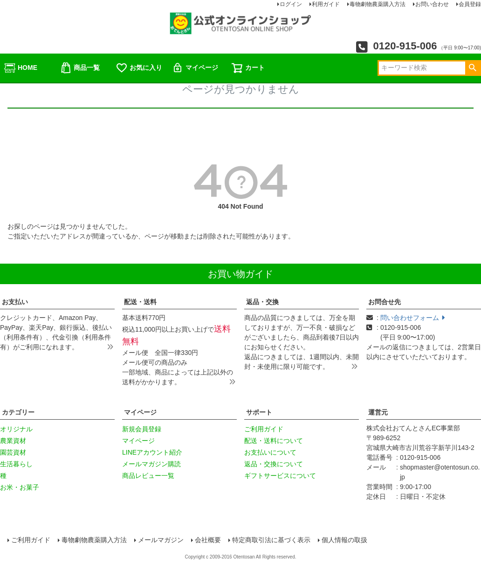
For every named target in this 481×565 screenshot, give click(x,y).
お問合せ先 (384, 302)
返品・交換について (273, 464)
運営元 (378, 412)
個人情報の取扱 (344, 540)
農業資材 (13, 440)
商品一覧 (80, 68)
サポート (259, 412)
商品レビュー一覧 (148, 475)
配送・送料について (273, 440)
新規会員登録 (141, 429)
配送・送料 (140, 302)
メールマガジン (161, 540)
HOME (20, 68)
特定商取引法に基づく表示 (271, 540)
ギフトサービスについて (280, 475)
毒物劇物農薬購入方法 (94, 540)
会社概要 (208, 540)
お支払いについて (270, 452)
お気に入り (139, 68)
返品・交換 (262, 302)
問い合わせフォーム (412, 317)
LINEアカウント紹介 (152, 452)
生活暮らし (16, 464)
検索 (472, 68)
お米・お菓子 (19, 487)
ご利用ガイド (263, 429)
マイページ (195, 68)
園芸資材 (13, 452)
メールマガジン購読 (151, 464)
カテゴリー (18, 412)
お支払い (15, 302)
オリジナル (16, 429)
